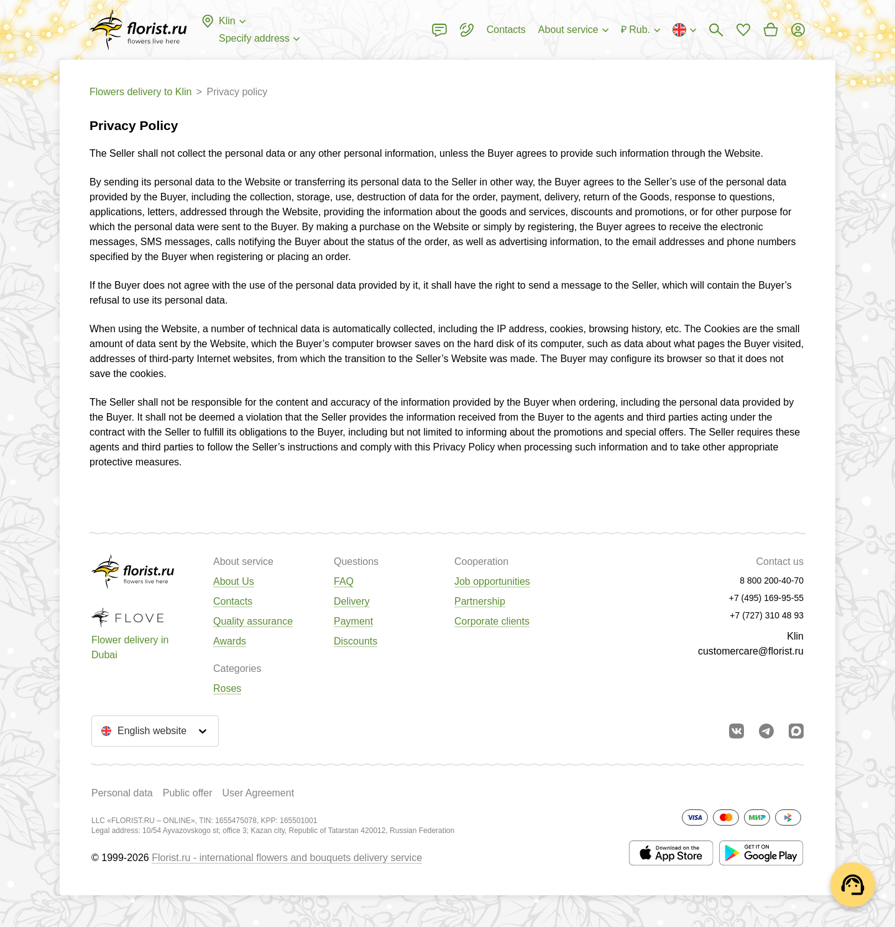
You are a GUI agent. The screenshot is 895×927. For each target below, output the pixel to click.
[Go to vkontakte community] (736, 731)
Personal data (122, 793)
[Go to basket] (770, 29)
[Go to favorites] (743, 29)
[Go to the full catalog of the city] (138, 30)
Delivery (352, 601)
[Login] (798, 29)
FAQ (344, 581)
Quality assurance (253, 621)
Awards (229, 641)
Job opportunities (492, 581)
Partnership (479, 601)
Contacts (232, 601)
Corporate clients (492, 621)
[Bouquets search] (716, 29)
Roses (227, 688)
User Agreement (258, 793)
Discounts (355, 641)
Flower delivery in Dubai (129, 647)
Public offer (188, 793)
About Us (233, 581)
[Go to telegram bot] (766, 731)
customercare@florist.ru (751, 651)
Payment (353, 621)
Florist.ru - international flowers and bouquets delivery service (287, 857)
